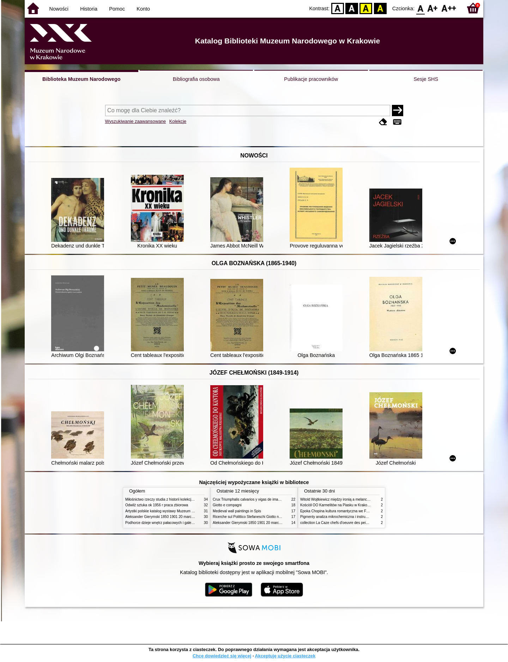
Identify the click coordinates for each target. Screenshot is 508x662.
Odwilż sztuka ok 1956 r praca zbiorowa (156, 505)
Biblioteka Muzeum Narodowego (81, 79)
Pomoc (117, 9)
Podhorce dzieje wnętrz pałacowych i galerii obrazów (166, 523)
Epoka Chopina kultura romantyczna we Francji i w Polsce (346, 511)
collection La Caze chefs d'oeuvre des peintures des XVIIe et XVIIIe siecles (359, 523)
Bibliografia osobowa (196, 79)
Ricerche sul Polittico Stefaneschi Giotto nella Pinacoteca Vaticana (265, 517)
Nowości (58, 9)
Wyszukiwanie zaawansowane (135, 121)
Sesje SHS (425, 79)
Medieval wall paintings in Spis (237, 511)
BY (380, 8)
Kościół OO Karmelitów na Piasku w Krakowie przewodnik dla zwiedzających (360, 505)
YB (366, 8)
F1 (432, 8)
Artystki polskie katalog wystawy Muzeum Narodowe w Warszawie (177, 511)
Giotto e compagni (227, 505)
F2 (449, 8)
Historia (88, 9)
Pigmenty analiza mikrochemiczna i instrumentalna (340, 517)
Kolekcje (177, 121)
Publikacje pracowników (311, 79)
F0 (420, 8)
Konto (143, 9)
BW (351, 8)
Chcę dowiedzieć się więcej (222, 655)
